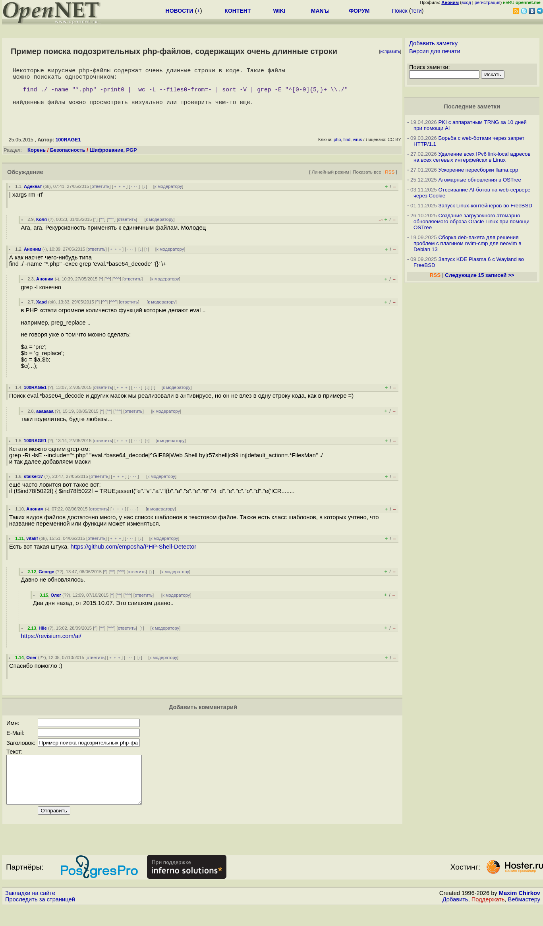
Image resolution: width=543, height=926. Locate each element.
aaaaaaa (45, 420)
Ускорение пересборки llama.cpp (478, 170)
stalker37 (33, 485)
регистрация (487, 2)
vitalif (32, 547)
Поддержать (488, 918)
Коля (41, 228)
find (346, 149)
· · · (134, 195)
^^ (102, 228)
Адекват (33, 195)
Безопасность (67, 159)
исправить (390, 51)
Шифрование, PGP (113, 159)
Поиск (400, 11)
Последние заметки (472, 106)
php (337, 149)
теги (416, 11)
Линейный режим (330, 181)
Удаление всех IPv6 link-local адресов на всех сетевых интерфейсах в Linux (472, 157)
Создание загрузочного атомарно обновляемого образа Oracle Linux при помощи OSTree (471, 221)
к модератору (168, 195)
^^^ (111, 228)
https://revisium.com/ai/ (51, 645)
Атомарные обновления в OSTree (479, 180)
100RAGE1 (68, 149)
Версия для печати (434, 51)
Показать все (367, 181)
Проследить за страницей (40, 918)
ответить (100, 195)
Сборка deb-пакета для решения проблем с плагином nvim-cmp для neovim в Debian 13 (468, 243)
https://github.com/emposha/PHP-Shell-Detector (133, 556)
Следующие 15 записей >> (479, 275)
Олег (55, 604)
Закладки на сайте (30, 912)
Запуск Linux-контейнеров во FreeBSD (485, 206)
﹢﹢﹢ (119, 195)
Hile (43, 637)
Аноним (32, 258)
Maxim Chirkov (519, 912)
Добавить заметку (433, 43)
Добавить (455, 918)
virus (357, 149)
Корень (36, 159)
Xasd (41, 311)
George (46, 581)
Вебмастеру (524, 918)
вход (466, 2)
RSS (389, 181)
